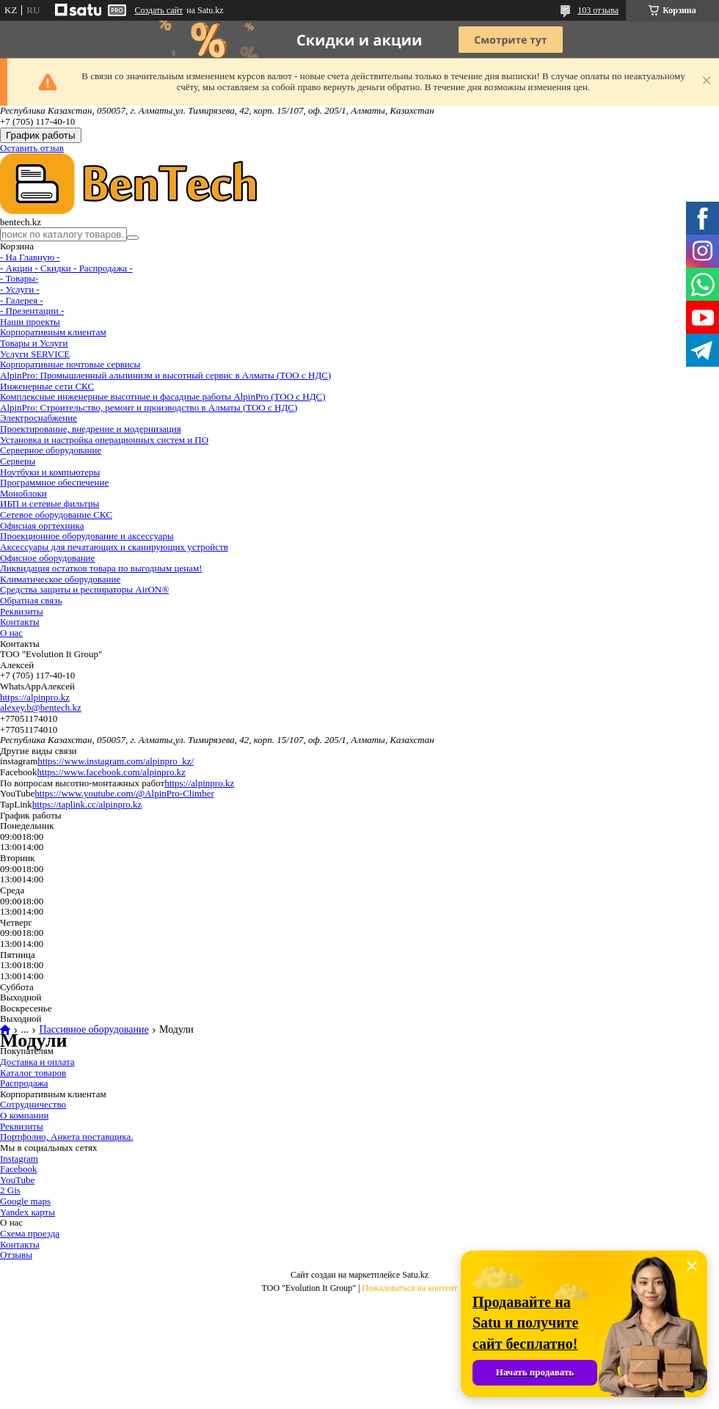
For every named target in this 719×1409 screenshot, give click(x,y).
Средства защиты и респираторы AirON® (84, 589)
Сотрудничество (33, 1104)
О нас (11, 632)
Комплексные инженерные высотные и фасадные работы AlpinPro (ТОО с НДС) (163, 396)
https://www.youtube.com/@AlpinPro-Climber (123, 793)
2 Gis (10, 1190)
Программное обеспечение (54, 482)
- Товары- (19, 278)
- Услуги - (20, 289)
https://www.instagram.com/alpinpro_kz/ (115, 760)
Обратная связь (31, 600)
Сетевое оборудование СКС (56, 514)
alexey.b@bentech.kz (40, 707)
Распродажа (24, 1082)
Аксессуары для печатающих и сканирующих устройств (114, 546)
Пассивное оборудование (93, 1030)
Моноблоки (23, 493)
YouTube (17, 1179)
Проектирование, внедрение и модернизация (90, 428)
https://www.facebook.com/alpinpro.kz (111, 771)
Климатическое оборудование (60, 579)
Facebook (18, 1168)
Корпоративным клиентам (53, 331)
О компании (24, 1115)
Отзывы (16, 1254)
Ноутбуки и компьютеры (50, 471)
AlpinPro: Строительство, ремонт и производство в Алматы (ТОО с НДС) (148, 407)
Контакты (20, 621)
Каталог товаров (33, 1072)
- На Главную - (30, 257)
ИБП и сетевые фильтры (49, 503)
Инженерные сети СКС (47, 386)
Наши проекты (30, 321)
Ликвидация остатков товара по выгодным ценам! (101, 568)
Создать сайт (158, 10)
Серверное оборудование (50, 449)
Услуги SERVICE (35, 353)
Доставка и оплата (37, 1061)
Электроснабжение (38, 417)
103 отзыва (597, 10)
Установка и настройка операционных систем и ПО (104, 439)
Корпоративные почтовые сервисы (70, 364)
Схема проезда (29, 1233)
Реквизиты (21, 611)
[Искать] (133, 237)
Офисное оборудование (47, 557)
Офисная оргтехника (42, 525)
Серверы (17, 460)
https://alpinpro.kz (35, 697)
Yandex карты (27, 1212)
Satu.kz (415, 1275)
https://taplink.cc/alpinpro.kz (87, 804)
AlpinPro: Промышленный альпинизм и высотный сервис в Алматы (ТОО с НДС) (165, 375)
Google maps (25, 1201)
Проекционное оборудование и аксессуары (87, 535)
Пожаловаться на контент (410, 1288)
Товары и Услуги (34, 342)
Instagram (19, 1158)
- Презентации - (32, 310)
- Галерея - (21, 300)
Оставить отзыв (32, 147)
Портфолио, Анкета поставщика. (66, 1136)
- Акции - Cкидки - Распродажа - (66, 268)
